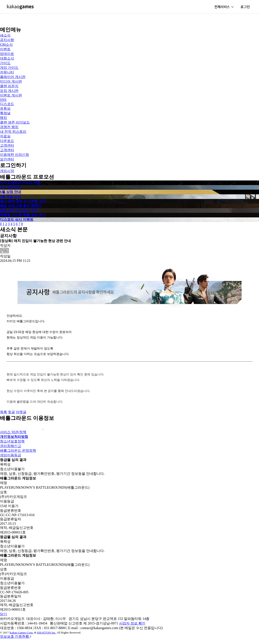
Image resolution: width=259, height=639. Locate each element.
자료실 (5, 136)
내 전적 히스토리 (13, 131)
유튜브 (5, 108)
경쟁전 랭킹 (9, 127)
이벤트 (5, 49)
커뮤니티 (7, 72)
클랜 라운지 (9, 86)
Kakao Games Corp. (21, 632)
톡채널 (5, 113)
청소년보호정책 (12, 441)
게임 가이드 (9, 67)
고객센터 (7, 145)
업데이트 (7, 54)
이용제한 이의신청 (14, 155)
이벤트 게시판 (11, 95)
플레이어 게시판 (12, 77)
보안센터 (7, 159)
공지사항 (7, 40)
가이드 (5, 63)
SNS (3, 100)
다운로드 (7, 141)
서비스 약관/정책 (13, 432)
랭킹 (3, 118)
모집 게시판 (9, 91)
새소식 (5, 35)
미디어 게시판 (11, 81)
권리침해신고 (10, 446)
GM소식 (6, 44)
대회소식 (7, 58)
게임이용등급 (10, 455)
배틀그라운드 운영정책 (18, 450)
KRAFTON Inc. (46, 632)
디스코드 (7, 104)
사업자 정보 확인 (132, 623)
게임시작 (7, 171)
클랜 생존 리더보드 (15, 122)
